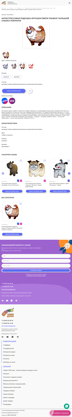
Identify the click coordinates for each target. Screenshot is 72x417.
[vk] (3, 301)
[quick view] (12, 168)
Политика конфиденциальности (10, 412)
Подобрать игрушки (60, 413)
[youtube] (7, 301)
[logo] (36, 312)
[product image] (36, 35)
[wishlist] (21, 161)
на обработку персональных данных (36, 275)
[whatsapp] (12, 301)
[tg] (16, 301)
